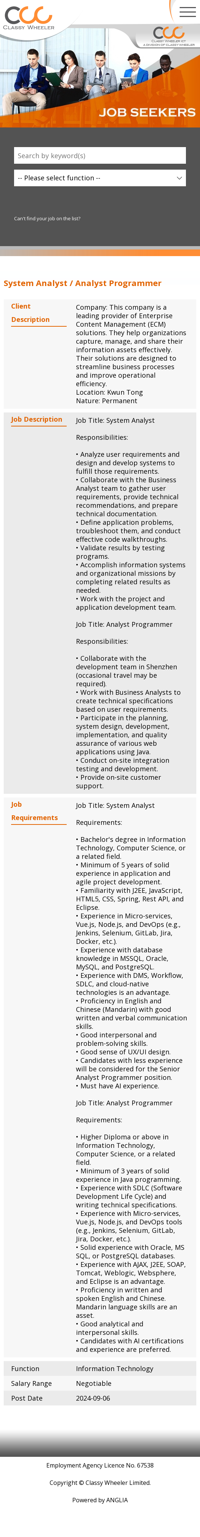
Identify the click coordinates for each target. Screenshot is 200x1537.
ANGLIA (117, 1500)
